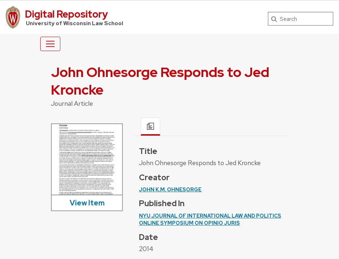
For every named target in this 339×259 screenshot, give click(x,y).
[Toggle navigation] (50, 44)
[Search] (300, 19)
